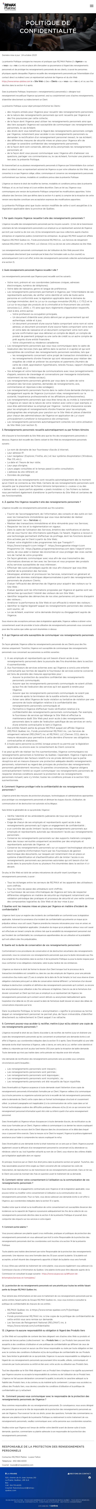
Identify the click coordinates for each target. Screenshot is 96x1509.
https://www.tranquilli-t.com (22, 546)
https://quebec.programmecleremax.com (47, 549)
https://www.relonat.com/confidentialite (28, 1326)
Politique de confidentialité (26, 1502)
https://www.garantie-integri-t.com (66, 546)
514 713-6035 (15, 1485)
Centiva (53, 1506)
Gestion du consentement (71, 1502)
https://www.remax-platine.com (16, 81)
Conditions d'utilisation (49, 1502)
